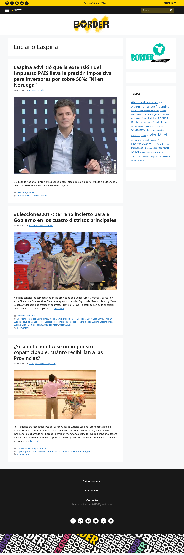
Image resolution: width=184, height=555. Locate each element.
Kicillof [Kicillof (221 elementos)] (153, 141)
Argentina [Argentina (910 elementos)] (162, 107)
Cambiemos (42, 319)
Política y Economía (26, 316)
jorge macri (59, 322)
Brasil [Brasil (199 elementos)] (157, 112)
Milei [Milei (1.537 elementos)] (135, 153)
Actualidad (22, 449)
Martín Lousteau (35, 326)
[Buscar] (171, 10)
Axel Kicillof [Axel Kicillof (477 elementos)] (137, 111)
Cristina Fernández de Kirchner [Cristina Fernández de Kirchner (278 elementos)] (144, 119)
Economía (21, 193)
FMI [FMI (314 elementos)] (142, 131)
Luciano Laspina (39, 196)
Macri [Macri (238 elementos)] (167, 145)
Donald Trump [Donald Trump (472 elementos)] (160, 123)
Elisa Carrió (98, 319)
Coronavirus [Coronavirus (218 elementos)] (164, 115)
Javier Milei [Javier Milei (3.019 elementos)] (156, 135)
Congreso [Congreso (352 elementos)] (155, 115)
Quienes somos (92, 482)
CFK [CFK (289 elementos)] (144, 115)
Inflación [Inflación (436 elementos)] (135, 136)
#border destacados (26, 319)
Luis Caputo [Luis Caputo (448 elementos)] (158, 145)
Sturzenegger (84, 452)
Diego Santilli (69, 319)
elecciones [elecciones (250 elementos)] (150, 127)
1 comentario (23, 328)
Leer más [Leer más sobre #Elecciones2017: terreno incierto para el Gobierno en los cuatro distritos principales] (59, 309)
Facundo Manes (29, 322)
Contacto (92, 501)
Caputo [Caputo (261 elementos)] (139, 115)
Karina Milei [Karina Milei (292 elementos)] (145, 141)
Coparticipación (24, 452)
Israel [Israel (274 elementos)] (143, 136)
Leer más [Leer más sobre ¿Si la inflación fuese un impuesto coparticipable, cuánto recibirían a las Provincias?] (35, 442)
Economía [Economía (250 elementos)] (141, 127)
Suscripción (92, 491)
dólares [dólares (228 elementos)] (134, 127)
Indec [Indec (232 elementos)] (161, 131)
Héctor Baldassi (45, 322)
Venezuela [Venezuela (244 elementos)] (166, 158)
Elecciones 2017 (84, 319)
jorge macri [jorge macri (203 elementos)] (135, 141)
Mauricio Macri (51, 326)
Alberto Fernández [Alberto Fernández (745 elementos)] (143, 107)
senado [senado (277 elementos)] (146, 157)
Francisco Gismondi (42, 452)
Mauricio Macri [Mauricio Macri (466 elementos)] (161, 148)
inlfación (56, 452)
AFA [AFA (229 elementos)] (160, 103)
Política (30, 193)
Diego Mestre (55, 319)
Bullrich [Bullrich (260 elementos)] (163, 112)
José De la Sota (84, 322)
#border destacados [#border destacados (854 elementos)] (145, 103)
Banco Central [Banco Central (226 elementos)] (149, 112)
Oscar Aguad (65, 326)
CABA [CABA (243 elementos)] (133, 115)
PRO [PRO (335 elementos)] (159, 153)
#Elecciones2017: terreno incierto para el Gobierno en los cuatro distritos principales (65, 218)
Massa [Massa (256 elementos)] (149, 149)
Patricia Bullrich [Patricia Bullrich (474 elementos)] (148, 153)
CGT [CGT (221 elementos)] (148, 115)
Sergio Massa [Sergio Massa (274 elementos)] (155, 157)
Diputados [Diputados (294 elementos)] (147, 123)
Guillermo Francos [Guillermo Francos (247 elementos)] (151, 131)
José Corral (71, 322)
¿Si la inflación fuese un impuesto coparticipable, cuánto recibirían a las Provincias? (58, 353)
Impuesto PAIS (24, 196)
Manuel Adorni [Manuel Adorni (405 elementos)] (138, 148)
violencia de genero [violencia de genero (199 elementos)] (138, 161)
